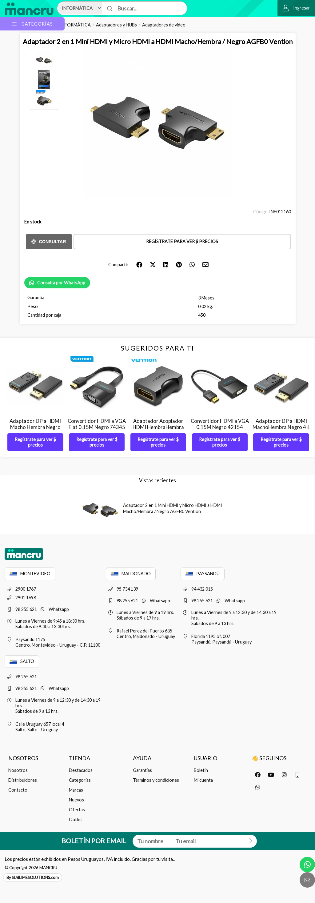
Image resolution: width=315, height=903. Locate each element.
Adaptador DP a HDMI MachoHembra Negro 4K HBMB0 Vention (281, 427)
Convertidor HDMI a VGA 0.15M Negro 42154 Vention (220, 427)
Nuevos (76, 799)
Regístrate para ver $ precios (182, 241)
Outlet (75, 819)
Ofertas (77, 809)
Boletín (201, 770)
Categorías (80, 780)
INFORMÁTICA (75, 24)
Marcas (76, 790)
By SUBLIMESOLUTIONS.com (32, 877)
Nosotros (18, 770)
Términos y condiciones (156, 780)
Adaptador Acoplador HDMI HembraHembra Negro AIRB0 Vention (158, 427)
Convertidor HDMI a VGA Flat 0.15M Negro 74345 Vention (97, 427)
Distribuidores (22, 780)
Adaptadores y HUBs (116, 24)
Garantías (142, 770)
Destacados (81, 770)
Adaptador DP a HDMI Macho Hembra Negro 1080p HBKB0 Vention (35, 427)
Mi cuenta (203, 780)
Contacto (17, 790)
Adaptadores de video (163, 24)
